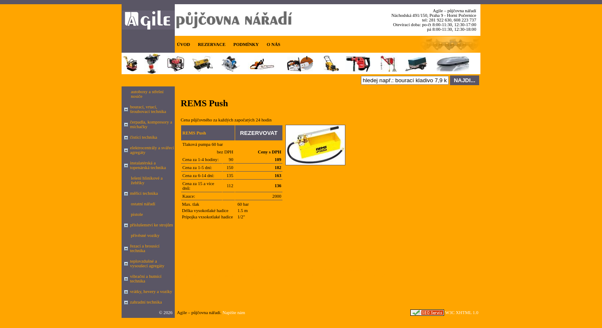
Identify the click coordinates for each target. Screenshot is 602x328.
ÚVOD (183, 44)
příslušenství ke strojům (151, 225)
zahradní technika (146, 302)
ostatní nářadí (143, 204)
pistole (137, 214)
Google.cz (184, 320)
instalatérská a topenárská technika (148, 165)
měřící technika (144, 193)
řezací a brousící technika (145, 248)
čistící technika (143, 137)
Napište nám (233, 312)
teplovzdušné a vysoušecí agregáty (147, 263)
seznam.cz (205, 320)
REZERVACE (211, 44)
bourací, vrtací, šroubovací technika (148, 109)
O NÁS (273, 44)
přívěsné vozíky (145, 235)
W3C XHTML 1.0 (461, 312)
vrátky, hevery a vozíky (151, 291)
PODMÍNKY (246, 44)
